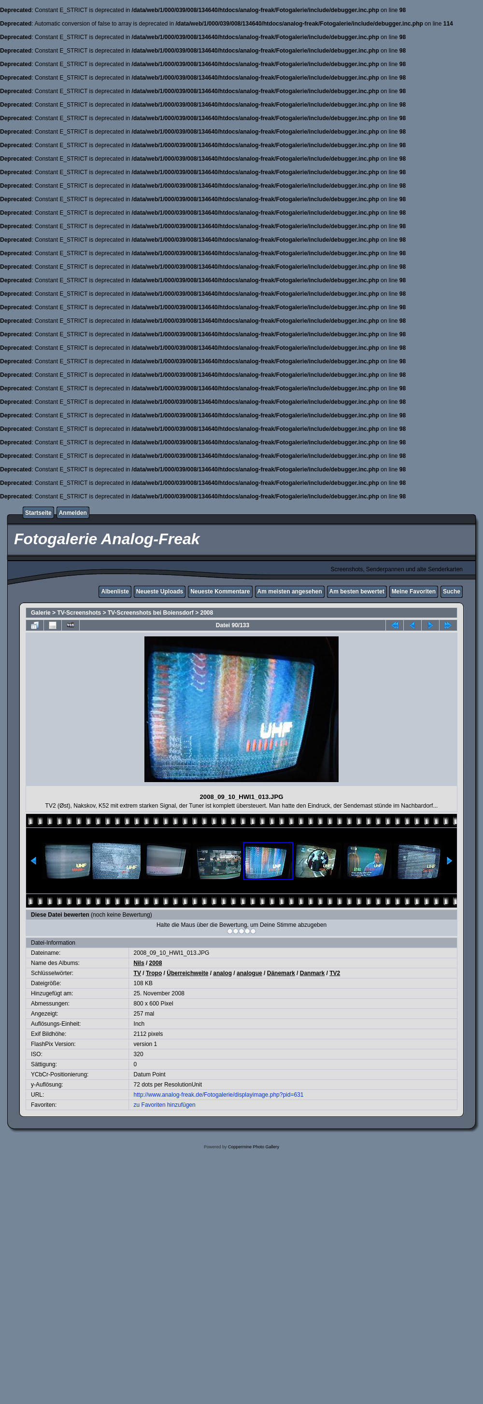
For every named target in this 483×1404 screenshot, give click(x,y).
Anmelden (73, 512)
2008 (206, 612)
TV (137, 973)
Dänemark (281, 973)
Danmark (312, 973)
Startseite (38, 512)
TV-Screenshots (79, 612)
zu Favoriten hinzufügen (165, 1104)
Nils (139, 963)
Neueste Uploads (159, 591)
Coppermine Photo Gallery (253, 1146)
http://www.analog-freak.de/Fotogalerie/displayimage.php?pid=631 (219, 1094)
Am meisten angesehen (289, 591)
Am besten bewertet (356, 591)
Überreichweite (187, 973)
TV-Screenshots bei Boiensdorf (151, 612)
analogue (249, 973)
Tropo (154, 973)
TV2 (334, 973)
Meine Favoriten (414, 591)
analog (222, 973)
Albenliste (114, 591)
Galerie (41, 612)
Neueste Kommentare (220, 591)
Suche (451, 591)
